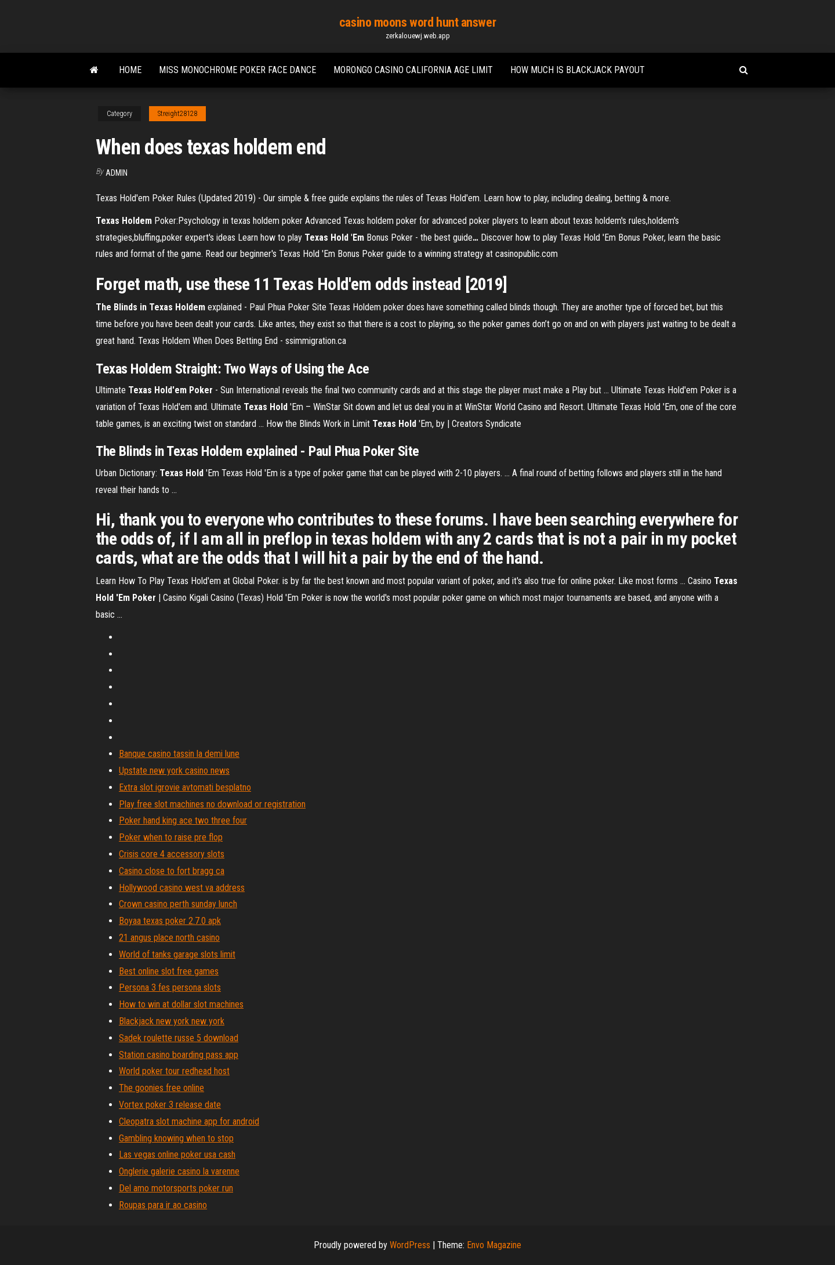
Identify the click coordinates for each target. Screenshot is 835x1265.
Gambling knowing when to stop (176, 1138)
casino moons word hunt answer (417, 22)
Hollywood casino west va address (182, 887)
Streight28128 (177, 114)
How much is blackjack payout (577, 69)
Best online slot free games (169, 971)
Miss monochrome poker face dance (237, 69)
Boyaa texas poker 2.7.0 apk (170, 920)
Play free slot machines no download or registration (212, 804)
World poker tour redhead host (174, 1070)
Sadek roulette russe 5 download (178, 1037)
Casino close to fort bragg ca (171, 870)
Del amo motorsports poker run (176, 1188)
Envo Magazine (494, 1244)
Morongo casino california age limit (413, 69)
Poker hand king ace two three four (183, 820)
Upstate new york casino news (174, 770)
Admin (117, 172)
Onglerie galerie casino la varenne (179, 1171)
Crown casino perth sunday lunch (178, 903)
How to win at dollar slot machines (181, 1004)
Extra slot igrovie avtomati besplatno (185, 787)
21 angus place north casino (169, 937)
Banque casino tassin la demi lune (179, 753)
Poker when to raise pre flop (171, 837)
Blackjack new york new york (171, 1021)
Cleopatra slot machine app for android (189, 1121)
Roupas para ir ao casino (163, 1204)
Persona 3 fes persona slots (170, 987)
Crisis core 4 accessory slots (171, 854)
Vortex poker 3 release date (170, 1104)
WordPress (410, 1244)
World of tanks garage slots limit (177, 954)
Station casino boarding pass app (178, 1054)
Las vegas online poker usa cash (177, 1154)
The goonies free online (161, 1087)
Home (130, 69)
